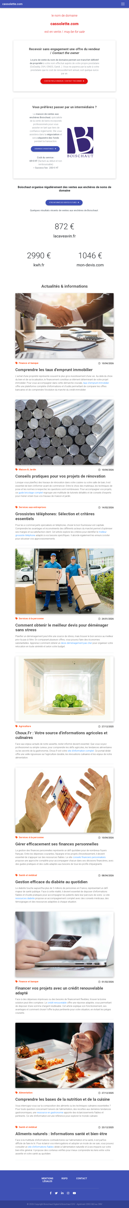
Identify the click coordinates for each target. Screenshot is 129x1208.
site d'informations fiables (41, 1146)
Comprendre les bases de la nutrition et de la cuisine (62, 1099)
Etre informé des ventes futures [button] (64, 202)
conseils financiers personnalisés (89, 857)
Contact (81, 1178)
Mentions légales (47, 1179)
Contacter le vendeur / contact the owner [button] (64, 81)
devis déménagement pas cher (76, 643)
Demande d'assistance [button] (45, 149)
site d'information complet (81, 750)
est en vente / (64, 31)
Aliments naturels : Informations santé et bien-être (61, 1133)
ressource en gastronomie (50, 1112)
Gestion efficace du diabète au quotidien (51, 881)
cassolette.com (64, 23)
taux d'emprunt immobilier (96, 382)
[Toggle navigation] (123, 4)
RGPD (65, 1178)
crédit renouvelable (57, 1002)
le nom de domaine (64, 15)
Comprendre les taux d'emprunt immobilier (54, 369)
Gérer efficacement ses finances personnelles (56, 844)
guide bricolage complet (31, 492)
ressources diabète (25, 898)
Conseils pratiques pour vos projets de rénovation (60, 476)
